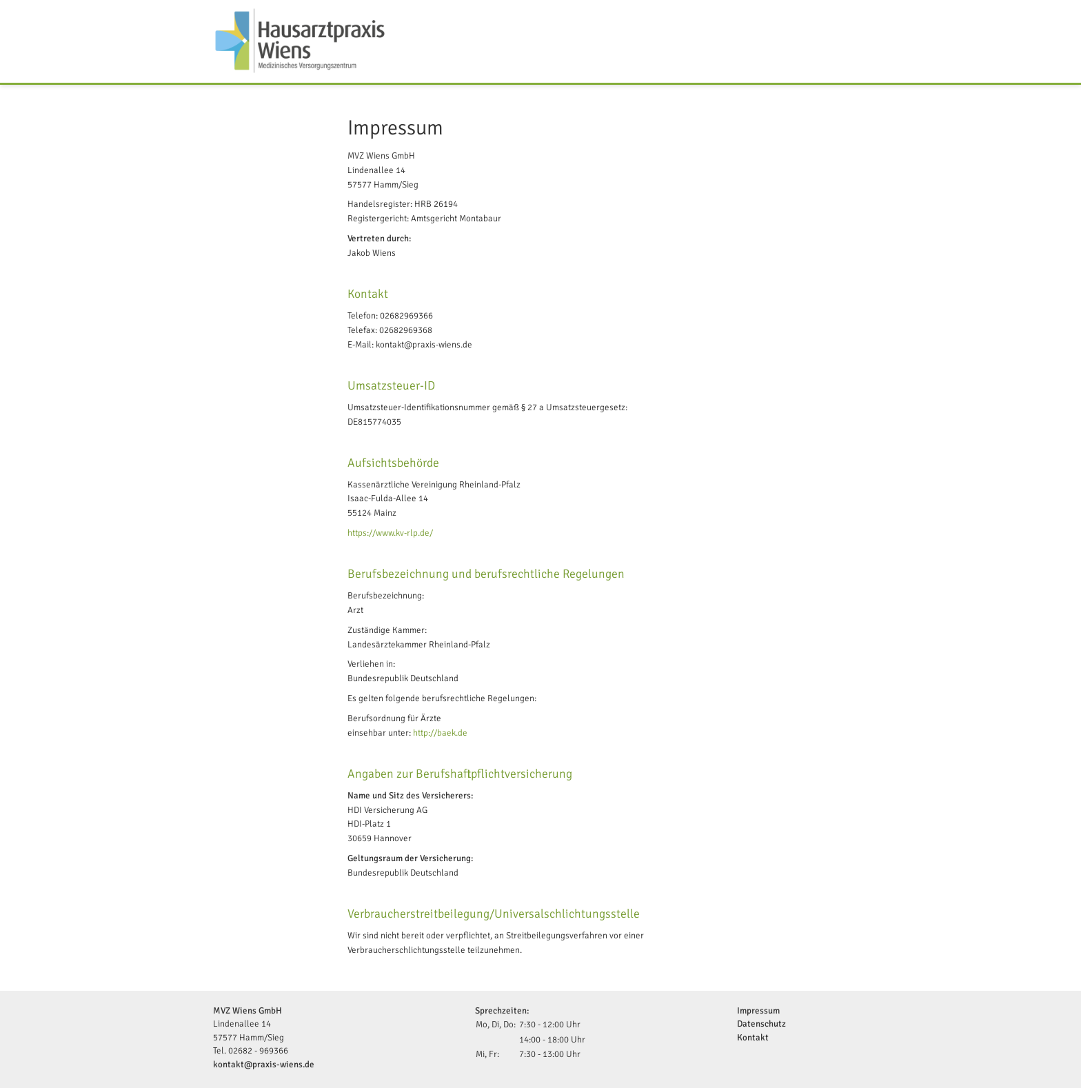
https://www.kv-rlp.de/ (390, 532)
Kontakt (753, 1037)
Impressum (758, 1010)
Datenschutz (761, 1023)
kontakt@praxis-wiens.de (263, 1064)
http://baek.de (440, 732)
